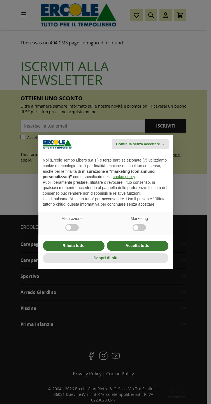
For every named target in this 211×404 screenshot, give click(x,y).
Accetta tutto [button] (138, 245)
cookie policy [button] (124, 176)
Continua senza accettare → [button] (140, 144)
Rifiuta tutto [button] (73, 245)
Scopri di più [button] (105, 258)
